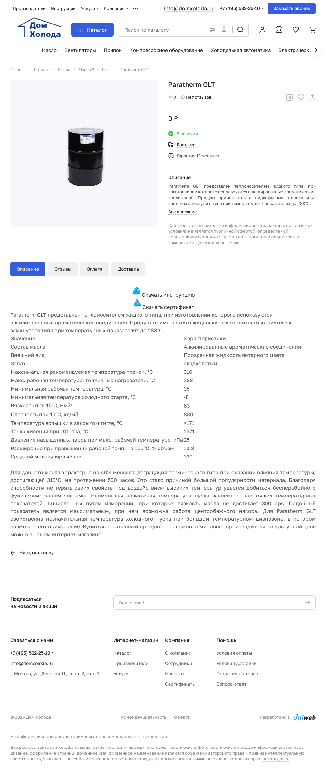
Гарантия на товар (237, 673)
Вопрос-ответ (231, 684)
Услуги (121, 673)
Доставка (128, 269)
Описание (28, 269)
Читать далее (276, 758)
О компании (178, 653)
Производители (131, 663)
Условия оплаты (234, 653)
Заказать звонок (291, 8)
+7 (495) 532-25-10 (240, 8)
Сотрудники (178, 663)
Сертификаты (180, 684)
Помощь (226, 640)
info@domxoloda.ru (189, 8)
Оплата (94, 269)
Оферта (182, 716)
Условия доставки (237, 663)
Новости (174, 673)
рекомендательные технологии (134, 736)
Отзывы (62, 269)
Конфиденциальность (143, 716)
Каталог (122, 653)
